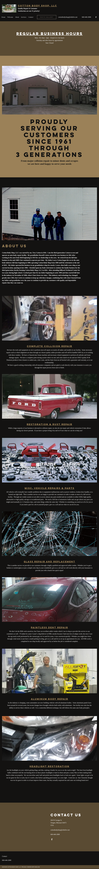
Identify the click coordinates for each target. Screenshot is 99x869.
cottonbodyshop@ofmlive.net (67, 17)
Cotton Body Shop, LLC (37, 5)
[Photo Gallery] (46, 17)
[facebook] (96, 17)
